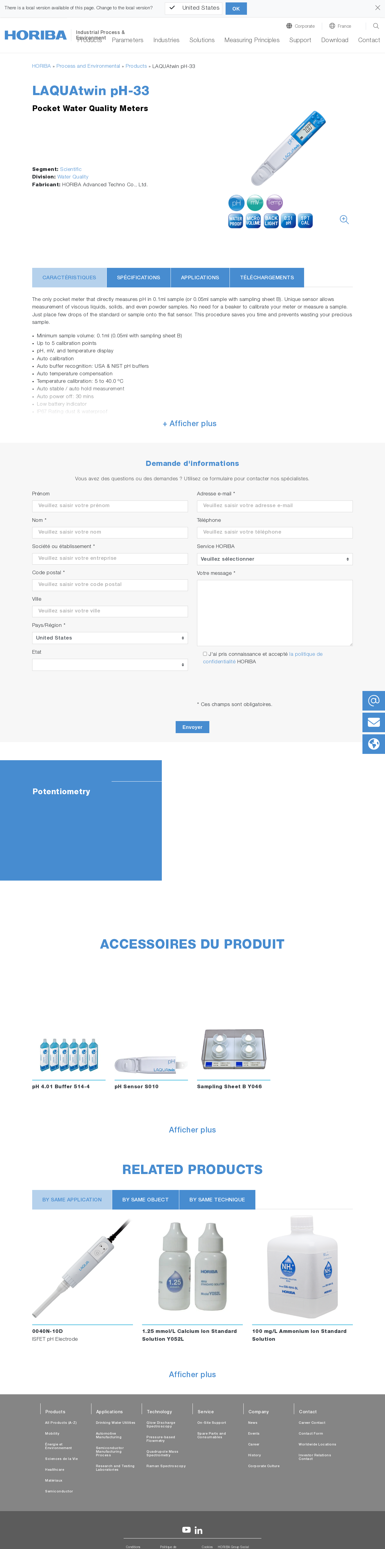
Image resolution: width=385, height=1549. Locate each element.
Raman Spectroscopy (166, 1466)
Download (335, 41)
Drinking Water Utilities (116, 1423)
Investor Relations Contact (315, 1457)
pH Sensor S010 (137, 1087)
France (344, 26)
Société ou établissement (63, 547)
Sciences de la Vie (61, 1459)
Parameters (128, 41)
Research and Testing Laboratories (115, 1468)
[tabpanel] (192, 820)
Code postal (48, 573)
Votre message (216, 573)
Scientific (71, 169)
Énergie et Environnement (58, 1446)
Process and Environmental (88, 66)
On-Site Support (211, 1423)
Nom (39, 520)
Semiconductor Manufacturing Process (110, 1452)
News (253, 1423)
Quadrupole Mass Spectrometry (162, 1453)
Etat (37, 652)
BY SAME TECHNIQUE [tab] (217, 1200)
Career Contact (312, 1423)
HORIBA (41, 66)
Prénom (41, 494)
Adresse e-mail (216, 494)
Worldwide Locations (318, 1444)
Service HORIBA (216, 547)
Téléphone (209, 520)
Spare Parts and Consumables (211, 1435)
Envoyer (193, 727)
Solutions (202, 41)
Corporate (305, 26)
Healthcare (54, 1470)
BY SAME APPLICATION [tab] (72, 1200)
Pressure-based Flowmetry (160, 1439)
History (254, 1455)
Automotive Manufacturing (109, 1435)
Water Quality (73, 177)
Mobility (52, 1434)
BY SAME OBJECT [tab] (145, 1200)
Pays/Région (49, 625)
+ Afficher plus (190, 424)
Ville (37, 599)
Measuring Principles (252, 41)
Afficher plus (192, 1131)
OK (236, 8)
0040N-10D (47, 1331)
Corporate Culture (264, 1466)
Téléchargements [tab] (267, 278)
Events (254, 1434)
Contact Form (311, 1434)
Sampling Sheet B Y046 (229, 1087)
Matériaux (54, 1480)
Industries (166, 41)
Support (300, 41)
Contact (369, 41)
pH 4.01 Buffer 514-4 (61, 1087)
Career (254, 1444)
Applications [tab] (200, 278)
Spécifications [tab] (138, 278)
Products (89, 41)
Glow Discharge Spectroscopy (160, 1424)
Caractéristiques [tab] (69, 278)
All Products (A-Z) (61, 1423)
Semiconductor (59, 1491)
